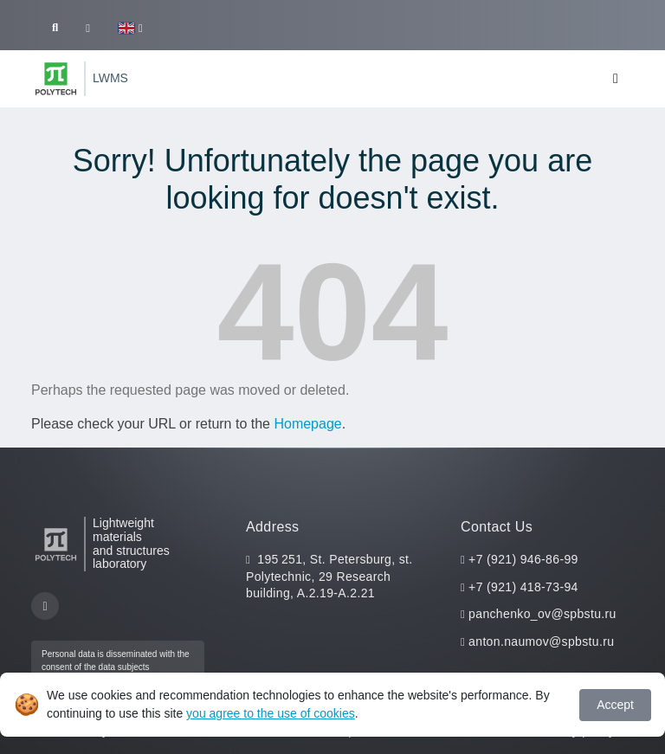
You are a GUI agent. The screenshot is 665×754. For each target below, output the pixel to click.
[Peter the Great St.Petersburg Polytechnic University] (56, 78)
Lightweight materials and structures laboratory (131, 543)
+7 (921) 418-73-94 (523, 587)
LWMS (110, 78)
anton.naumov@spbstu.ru (541, 641)
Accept (615, 705)
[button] (130, 28)
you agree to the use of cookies (270, 713)
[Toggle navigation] (615, 79)
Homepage (307, 423)
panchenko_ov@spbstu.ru (542, 614)
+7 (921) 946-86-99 (523, 559)
